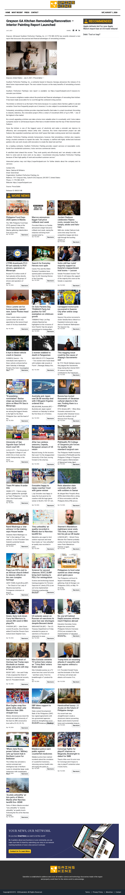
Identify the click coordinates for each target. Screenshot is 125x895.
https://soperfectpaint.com (36, 161)
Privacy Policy (98, 892)
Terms (87, 892)
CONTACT (34, 12)
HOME (7, 12)
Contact (118, 892)
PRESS (26, 12)
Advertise (109, 892)
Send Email (15, 173)
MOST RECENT (17, 12)
